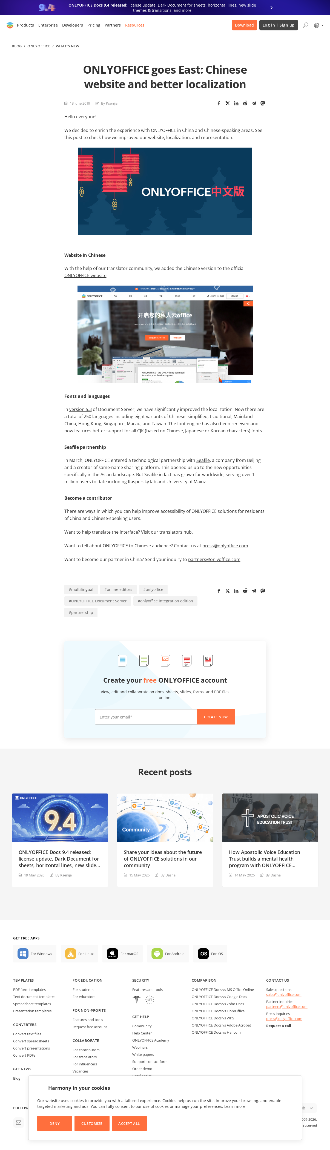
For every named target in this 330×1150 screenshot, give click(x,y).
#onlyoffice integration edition (165, 600)
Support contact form (150, 1061)
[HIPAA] (136, 1000)
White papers (143, 1054)
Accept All (129, 1123)
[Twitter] (227, 103)
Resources (134, 25)
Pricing (93, 25)
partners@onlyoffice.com (214, 559)
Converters (24, 1024)
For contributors (86, 1049)
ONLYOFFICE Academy (150, 1040)
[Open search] (305, 25)
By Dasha (168, 875)
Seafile (203, 460)
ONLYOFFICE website (85, 275)
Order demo (142, 1068)
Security (141, 980)
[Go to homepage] (10, 25)
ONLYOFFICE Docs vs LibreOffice (218, 1010)
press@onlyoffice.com (225, 546)
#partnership (81, 612)
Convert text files (27, 1033)
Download (244, 25)
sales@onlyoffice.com (284, 994)
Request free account (90, 1026)
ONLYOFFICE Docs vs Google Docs (219, 996)
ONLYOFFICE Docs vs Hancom (216, 1032)
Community (142, 1026)
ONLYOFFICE (38, 46)
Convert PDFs (24, 1055)
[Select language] (318, 25)
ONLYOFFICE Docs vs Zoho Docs (218, 1003)
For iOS (217, 953)
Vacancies (80, 1071)
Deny (55, 1123)
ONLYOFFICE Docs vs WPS (213, 1018)
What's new (67, 46)
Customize (91, 1123)
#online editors (118, 589)
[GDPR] (149, 1000)
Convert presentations (31, 1048)
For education (88, 980)
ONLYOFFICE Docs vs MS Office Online (223, 989)
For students (83, 989)
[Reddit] (245, 103)
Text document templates (34, 996)
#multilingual (81, 589)
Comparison (204, 980)
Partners (113, 25)
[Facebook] (219, 103)
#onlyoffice (153, 589)
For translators (85, 1056)
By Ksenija (109, 103)
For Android (175, 953)
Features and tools (88, 1019)
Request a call (278, 1025)
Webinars (140, 1047)
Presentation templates (32, 1010)
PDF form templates (29, 989)
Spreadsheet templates (32, 1003)
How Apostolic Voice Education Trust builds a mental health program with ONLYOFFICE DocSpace (264, 859)
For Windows (41, 953)
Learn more (234, 1106)
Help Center (142, 1033)
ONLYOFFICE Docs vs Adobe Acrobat (221, 1025)
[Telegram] (254, 103)
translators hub (175, 532)
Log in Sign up (279, 25)
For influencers (85, 1064)
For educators (84, 996)
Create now (216, 716)
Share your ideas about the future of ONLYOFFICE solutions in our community (163, 859)
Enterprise (48, 25)
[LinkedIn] (236, 103)
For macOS (129, 953)
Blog (17, 46)
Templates (23, 980)
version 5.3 (80, 409)
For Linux (86, 953)
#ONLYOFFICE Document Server (98, 600)
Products (25, 25)
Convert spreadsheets (31, 1041)
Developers (72, 25)
